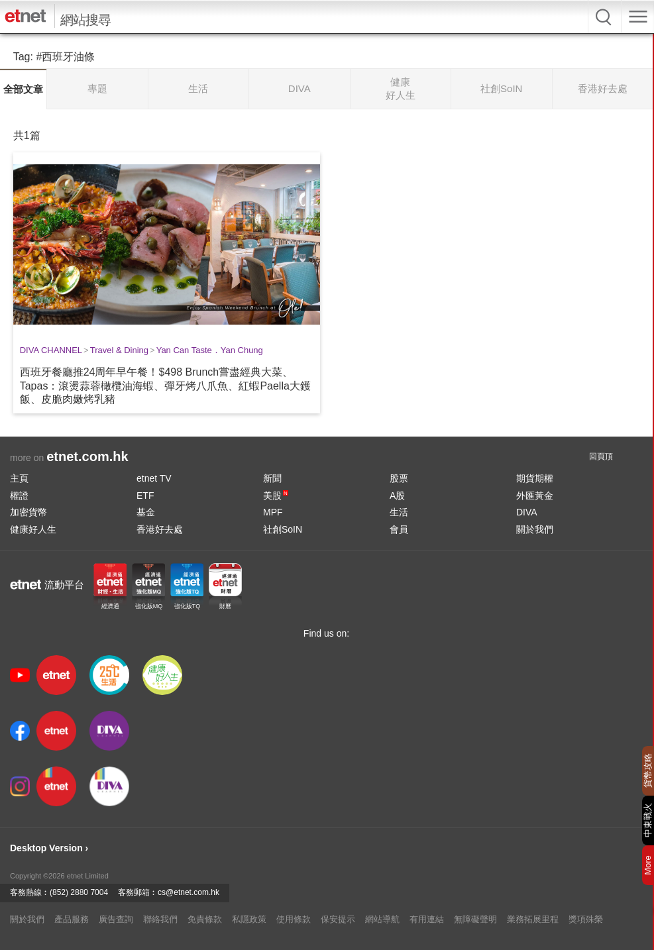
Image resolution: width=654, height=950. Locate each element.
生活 (399, 512)
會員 (399, 529)
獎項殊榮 (586, 919)
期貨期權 (534, 478)
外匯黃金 (534, 495)
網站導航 (382, 919)
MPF (273, 512)
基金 (145, 512)
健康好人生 (33, 529)
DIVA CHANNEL (51, 350)
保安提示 (338, 919)
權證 (19, 495)
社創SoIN (282, 529)
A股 (397, 495)
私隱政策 (249, 919)
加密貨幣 (28, 512)
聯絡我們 (160, 919)
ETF (145, 495)
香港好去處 (159, 529)
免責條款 (205, 919)
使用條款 (293, 919)
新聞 (272, 478)
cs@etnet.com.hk (188, 892)
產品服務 (71, 919)
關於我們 (534, 529)
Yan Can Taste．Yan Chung (209, 350)
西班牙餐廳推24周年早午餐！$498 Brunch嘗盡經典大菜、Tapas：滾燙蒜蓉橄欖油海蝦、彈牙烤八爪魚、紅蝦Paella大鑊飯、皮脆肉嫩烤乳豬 (165, 385)
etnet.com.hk (87, 456)
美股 (275, 495)
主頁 (19, 478)
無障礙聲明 (475, 919)
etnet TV (154, 478)
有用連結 (426, 919)
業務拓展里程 (533, 919)
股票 (399, 478)
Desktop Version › (49, 848)
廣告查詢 (116, 919)
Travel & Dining (119, 350)
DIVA (526, 512)
